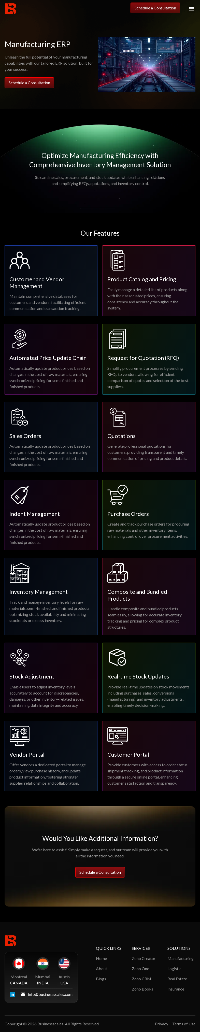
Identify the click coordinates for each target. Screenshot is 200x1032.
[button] (191, 9)
